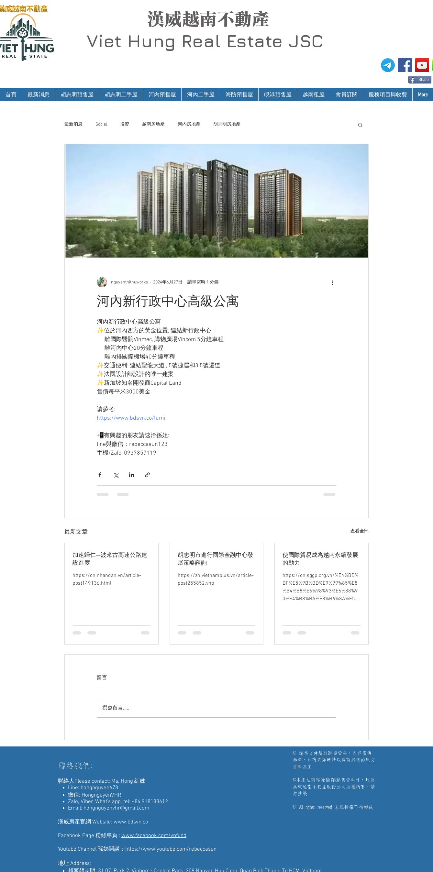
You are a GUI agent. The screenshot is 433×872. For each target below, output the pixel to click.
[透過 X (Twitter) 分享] (116, 475)
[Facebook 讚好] (395, 79)
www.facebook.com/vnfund (153, 836)
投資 (124, 124)
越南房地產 (153, 124)
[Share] (419, 79)
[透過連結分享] (147, 475)
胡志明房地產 (226, 124)
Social (101, 124)
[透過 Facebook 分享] (100, 475)
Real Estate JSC (252, 40)
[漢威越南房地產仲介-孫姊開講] (422, 65)
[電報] (388, 65)
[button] (360, 124)
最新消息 (73, 124)
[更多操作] (332, 282)
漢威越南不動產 (208, 19)
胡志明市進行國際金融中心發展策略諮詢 (215, 559)
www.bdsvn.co (131, 822)
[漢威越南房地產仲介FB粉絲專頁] (405, 65)
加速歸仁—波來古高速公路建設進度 (109, 559)
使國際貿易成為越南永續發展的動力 (320, 559)
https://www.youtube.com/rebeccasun (171, 849)
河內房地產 (189, 124)
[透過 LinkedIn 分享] (131, 475)
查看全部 (359, 531)
